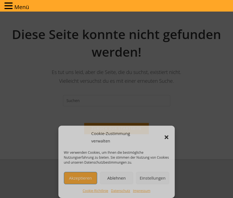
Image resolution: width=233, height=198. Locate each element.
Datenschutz (120, 190)
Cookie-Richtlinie (95, 190)
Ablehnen (116, 178)
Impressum (141, 190)
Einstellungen (153, 178)
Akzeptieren (80, 178)
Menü (21, 7)
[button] (166, 137)
